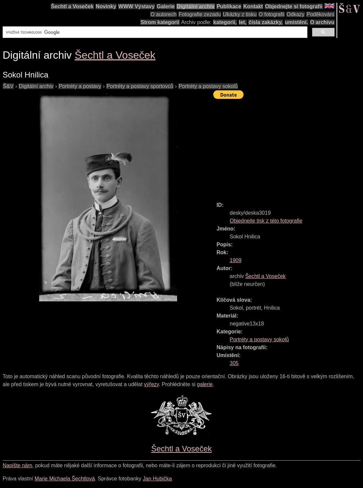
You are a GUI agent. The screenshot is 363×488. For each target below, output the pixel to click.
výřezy (151, 384)
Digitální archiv (196, 6)
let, (242, 22)
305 (234, 363)
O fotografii (271, 14)
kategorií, (225, 22)
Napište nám (17, 465)
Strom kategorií (160, 22)
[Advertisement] (288, 147)
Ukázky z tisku (239, 14)
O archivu (322, 22)
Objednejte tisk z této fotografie (266, 221)
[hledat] (154, 32)
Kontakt (253, 6)
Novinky (106, 6)
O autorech (163, 14)
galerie (205, 384)
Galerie (165, 6)
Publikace (229, 6)
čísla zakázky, (265, 22)
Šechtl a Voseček (72, 6)
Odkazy (295, 14)
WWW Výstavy (136, 6)
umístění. (296, 22)
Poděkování (320, 14)
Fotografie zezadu (200, 14)
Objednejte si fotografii (293, 6)
